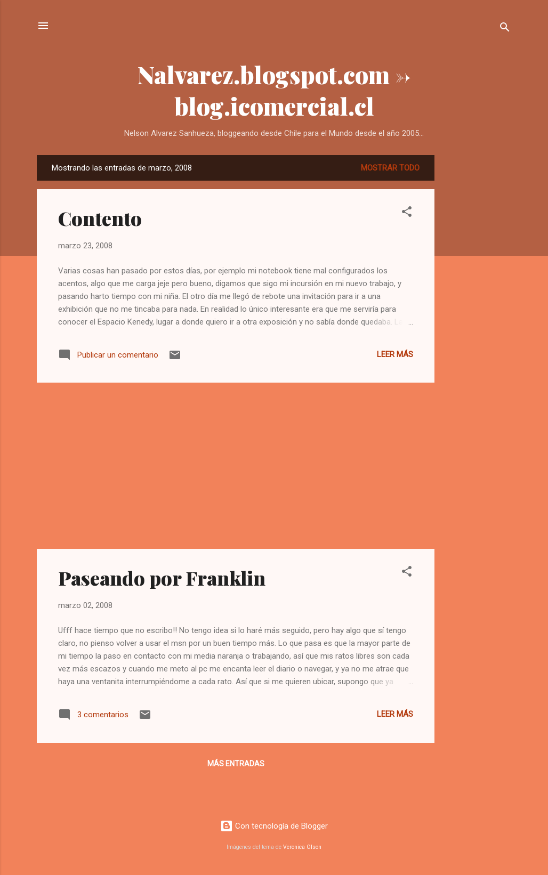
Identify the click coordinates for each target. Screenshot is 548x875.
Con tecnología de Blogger (274, 826)
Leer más (395, 354)
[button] (406, 213)
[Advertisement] (477, 315)
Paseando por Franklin (161, 577)
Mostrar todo (390, 168)
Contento (100, 218)
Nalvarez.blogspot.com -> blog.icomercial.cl (274, 90)
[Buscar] (504, 29)
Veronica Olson (302, 847)
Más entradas (235, 763)
